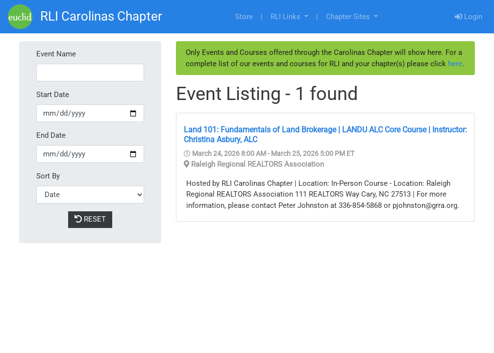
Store (244, 16)
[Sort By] (90, 195)
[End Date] (90, 154)
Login (468, 16)
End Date (51, 135)
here (455, 63)
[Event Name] (90, 73)
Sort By (48, 176)
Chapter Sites (349, 16)
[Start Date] (90, 113)
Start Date (52, 94)
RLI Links (286, 16)
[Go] (20, 16)
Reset (90, 219)
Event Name (56, 54)
